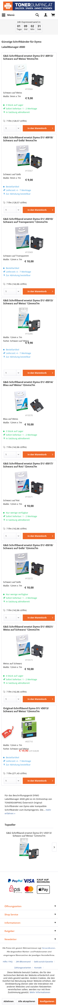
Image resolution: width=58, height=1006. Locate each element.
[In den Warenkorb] (39, 128)
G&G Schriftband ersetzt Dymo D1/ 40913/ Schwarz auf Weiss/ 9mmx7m (28, 57)
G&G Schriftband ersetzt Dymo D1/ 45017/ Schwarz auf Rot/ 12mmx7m (28, 465)
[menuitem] (8, 15)
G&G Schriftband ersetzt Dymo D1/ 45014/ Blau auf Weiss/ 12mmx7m (28, 384)
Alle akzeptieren (26, 1001)
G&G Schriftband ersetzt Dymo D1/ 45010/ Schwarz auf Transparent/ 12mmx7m (28, 220)
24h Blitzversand (23, 961)
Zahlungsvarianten (22, 967)
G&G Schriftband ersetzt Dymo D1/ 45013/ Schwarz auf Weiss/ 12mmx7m (28, 302)
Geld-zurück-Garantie (43, 961)
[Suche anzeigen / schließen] (37, 15)
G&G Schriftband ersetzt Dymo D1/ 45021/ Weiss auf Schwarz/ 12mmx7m (28, 628)
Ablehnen (9, 1001)
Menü (8, 15)
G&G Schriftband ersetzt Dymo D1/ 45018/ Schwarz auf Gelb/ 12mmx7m (28, 547)
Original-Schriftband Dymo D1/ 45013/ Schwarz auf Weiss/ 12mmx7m (26, 710)
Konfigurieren (47, 1001)
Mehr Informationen (40, 992)
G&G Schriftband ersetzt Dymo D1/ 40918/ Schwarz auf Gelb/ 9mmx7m (28, 139)
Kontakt (38, 967)
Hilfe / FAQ (8, 961)
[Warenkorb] (53, 15)
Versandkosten (48, 948)
